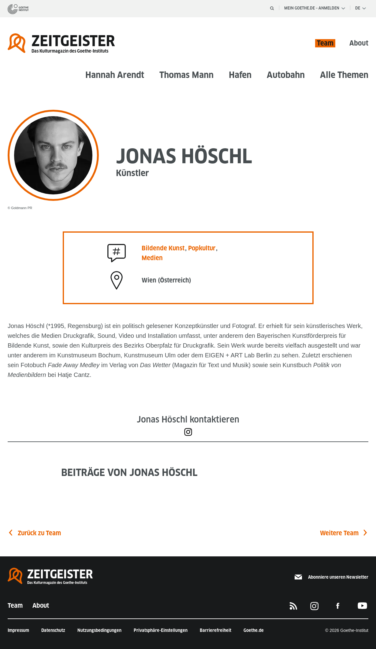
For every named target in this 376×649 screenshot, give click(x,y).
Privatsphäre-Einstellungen (161, 630)
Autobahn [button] (286, 75)
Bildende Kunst (164, 248)
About (358, 43)
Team (325, 43)
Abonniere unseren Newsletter (331, 577)
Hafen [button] (240, 75)
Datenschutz (53, 630)
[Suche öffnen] (272, 8)
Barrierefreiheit (215, 630)
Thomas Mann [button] (186, 75)
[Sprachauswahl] (360, 8)
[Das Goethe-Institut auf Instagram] (314, 605)
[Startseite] (18, 9)
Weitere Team (339, 533)
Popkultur (201, 248)
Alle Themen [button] (344, 75)
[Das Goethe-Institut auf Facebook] (338, 606)
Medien (152, 258)
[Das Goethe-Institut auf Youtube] (362, 606)
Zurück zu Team (39, 533)
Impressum (18, 630)
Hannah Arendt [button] (114, 75)
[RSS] (293, 605)
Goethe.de (254, 630)
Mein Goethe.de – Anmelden (314, 8)
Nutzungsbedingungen (99, 630)
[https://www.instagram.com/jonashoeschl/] (188, 432)
